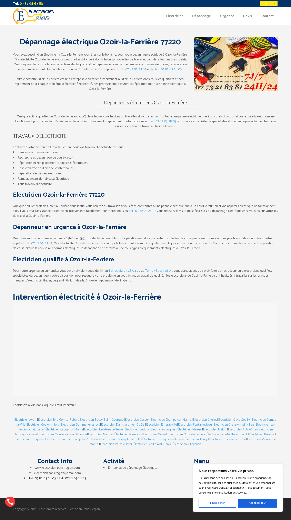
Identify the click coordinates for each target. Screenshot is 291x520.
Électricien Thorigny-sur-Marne (163, 439)
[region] (238, 488)
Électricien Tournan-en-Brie (227, 439)
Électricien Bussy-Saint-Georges (101, 420)
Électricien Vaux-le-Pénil (116, 444)
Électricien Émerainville (161, 424)
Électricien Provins (261, 434)
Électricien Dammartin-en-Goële (122, 424)
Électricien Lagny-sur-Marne (64, 429)
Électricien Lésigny (137, 429)
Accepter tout (257, 503)
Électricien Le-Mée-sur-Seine (103, 429)
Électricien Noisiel (155, 434)
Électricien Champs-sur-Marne (171, 420)
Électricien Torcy (196, 439)
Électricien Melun (214, 429)
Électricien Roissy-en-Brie (32, 439)
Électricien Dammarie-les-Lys (80, 424)
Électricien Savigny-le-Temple (120, 439)
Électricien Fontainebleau (195, 424)
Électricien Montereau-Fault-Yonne (63, 434)
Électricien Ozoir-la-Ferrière (187, 434)
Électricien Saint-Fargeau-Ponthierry (75, 439)
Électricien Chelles (205, 420)
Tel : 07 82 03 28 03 (132, 69)
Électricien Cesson (137, 420)
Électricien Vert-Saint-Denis (152, 444)
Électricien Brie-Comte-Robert (58, 420)
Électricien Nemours (128, 434)
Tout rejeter (217, 503)
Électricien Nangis (100, 434)
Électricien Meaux (189, 429)
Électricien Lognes (163, 429)
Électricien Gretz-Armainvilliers (234, 424)
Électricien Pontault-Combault (227, 434)
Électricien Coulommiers (42, 424)
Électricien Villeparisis (187, 444)
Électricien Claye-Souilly (234, 420)
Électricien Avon (25, 420)
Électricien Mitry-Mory (243, 429)
